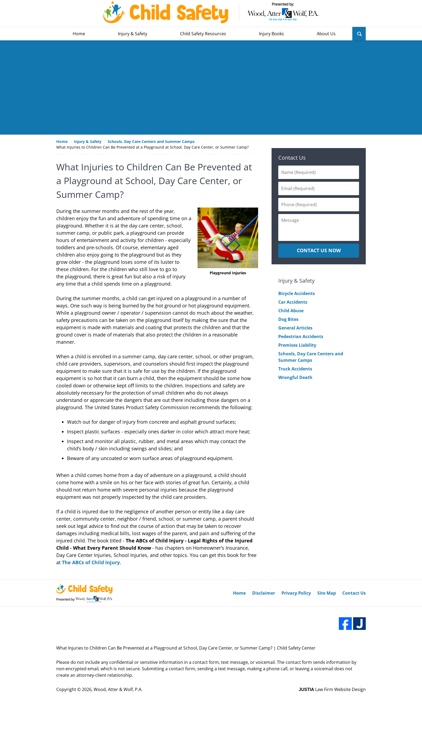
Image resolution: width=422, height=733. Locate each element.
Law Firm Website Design (332, 689)
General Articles (295, 328)
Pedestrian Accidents (300, 336)
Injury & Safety (132, 34)
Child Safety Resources (203, 34)
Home (79, 34)
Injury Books (271, 34)
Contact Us (292, 157)
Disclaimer (263, 593)
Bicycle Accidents (296, 293)
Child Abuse (291, 311)
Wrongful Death (295, 377)
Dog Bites (288, 319)
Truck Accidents (295, 369)
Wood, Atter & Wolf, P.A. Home (211, 12)
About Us (326, 34)
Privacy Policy (296, 593)
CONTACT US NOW (319, 250)
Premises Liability (297, 345)
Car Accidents (292, 302)
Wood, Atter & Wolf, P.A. (118, 689)
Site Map (326, 593)
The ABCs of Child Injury (91, 562)
